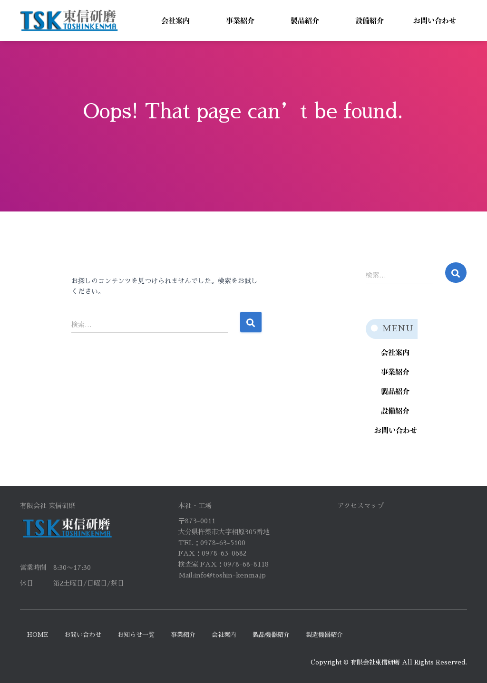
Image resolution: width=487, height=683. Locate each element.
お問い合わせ (82, 635)
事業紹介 (183, 635)
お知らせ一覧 (136, 635)
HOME (37, 635)
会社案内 (224, 635)
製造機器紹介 (324, 635)
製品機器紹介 (271, 635)
